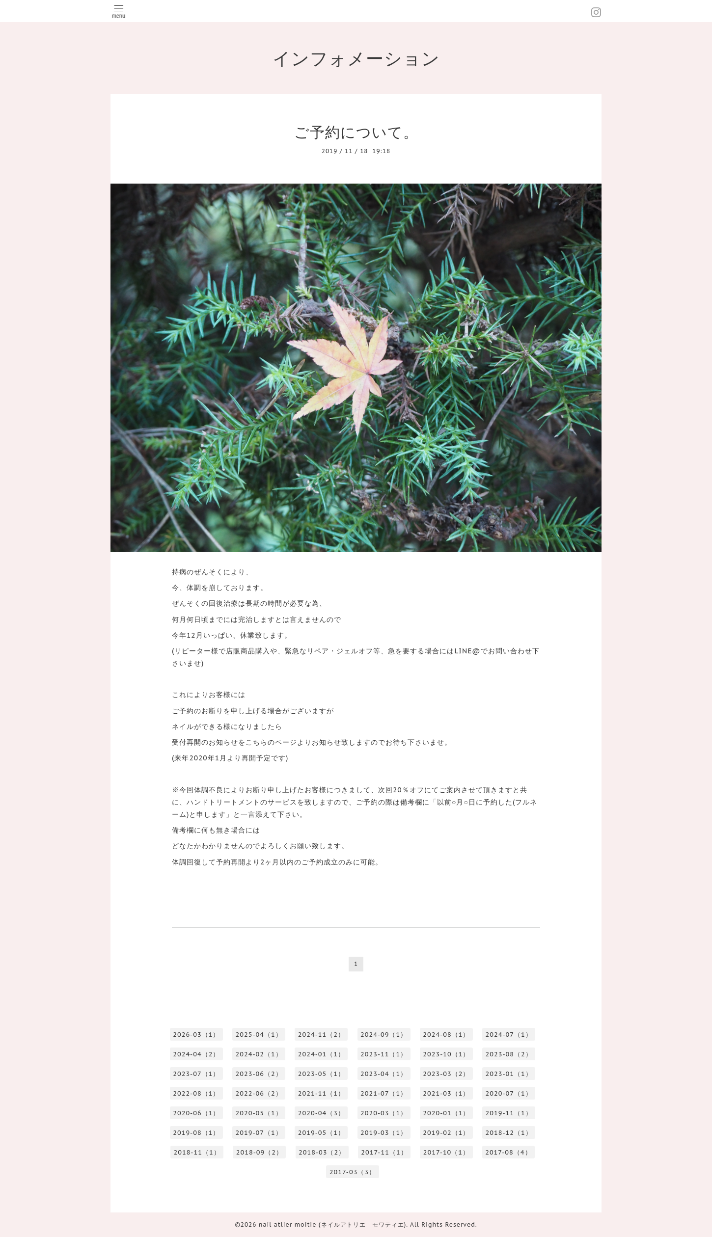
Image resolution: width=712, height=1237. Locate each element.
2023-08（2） (509, 1054)
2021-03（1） (446, 1093)
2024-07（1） (509, 1034)
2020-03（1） (383, 1113)
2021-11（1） (321, 1093)
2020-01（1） (446, 1113)
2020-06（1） (196, 1113)
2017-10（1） (446, 1152)
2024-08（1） (446, 1034)
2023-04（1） (383, 1074)
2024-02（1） (259, 1054)
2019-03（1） (383, 1133)
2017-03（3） (352, 1172)
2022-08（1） (196, 1093)
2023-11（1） (383, 1054)
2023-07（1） (196, 1074)
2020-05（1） (259, 1113)
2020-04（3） (321, 1113)
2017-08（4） (508, 1152)
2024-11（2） (321, 1034)
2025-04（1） (259, 1034)
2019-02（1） (446, 1133)
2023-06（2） (259, 1074)
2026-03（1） (196, 1034)
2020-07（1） (509, 1093)
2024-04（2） (196, 1054)
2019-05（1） (321, 1133)
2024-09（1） (383, 1034)
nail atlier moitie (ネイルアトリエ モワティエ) (333, 1224)
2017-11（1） (384, 1152)
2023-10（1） (446, 1054)
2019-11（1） (509, 1113)
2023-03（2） (446, 1074)
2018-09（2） (259, 1152)
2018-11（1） (196, 1152)
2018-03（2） (322, 1152)
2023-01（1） (509, 1074)
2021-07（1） (383, 1093)
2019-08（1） (196, 1133)
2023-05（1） (321, 1074)
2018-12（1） (509, 1133)
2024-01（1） (321, 1054)
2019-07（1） (259, 1133)
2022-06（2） (259, 1093)
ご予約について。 (356, 131)
